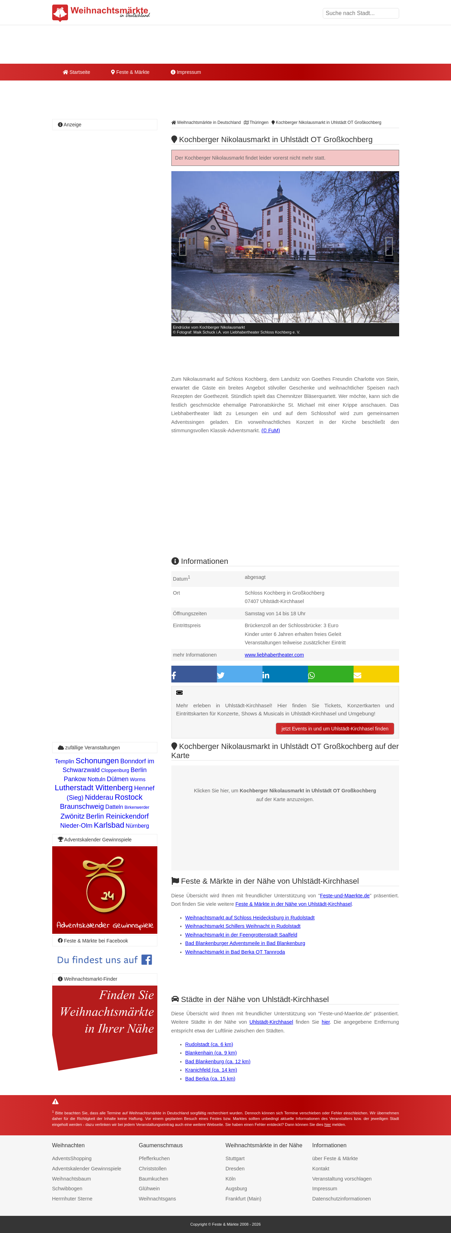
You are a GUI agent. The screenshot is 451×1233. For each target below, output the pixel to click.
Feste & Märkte (130, 72)
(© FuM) (270, 430)
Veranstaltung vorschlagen (342, 1179)
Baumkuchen (153, 1179)
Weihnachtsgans (157, 1199)
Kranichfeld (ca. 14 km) (211, 1070)
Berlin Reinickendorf (117, 816)
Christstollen (152, 1168)
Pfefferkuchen (154, 1158)
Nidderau (99, 797)
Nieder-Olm (76, 825)
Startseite (76, 72)
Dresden (235, 1168)
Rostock (128, 797)
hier (326, 1022)
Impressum (186, 72)
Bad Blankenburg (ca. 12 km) (218, 1061)
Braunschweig (82, 806)
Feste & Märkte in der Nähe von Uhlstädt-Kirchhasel (293, 904)
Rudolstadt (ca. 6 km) (209, 1044)
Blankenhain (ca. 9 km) (211, 1053)
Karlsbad (109, 825)
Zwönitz (73, 816)
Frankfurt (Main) (243, 1199)
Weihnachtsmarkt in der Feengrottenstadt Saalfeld (241, 935)
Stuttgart (235, 1158)
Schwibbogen (67, 1188)
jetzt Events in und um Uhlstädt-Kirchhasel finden (334, 728)
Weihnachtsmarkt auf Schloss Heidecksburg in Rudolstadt (250, 917)
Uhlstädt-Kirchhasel (271, 1022)
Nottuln (96, 779)
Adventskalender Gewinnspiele (87, 1168)
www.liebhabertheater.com (274, 655)
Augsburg (236, 1188)
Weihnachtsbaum (71, 1179)
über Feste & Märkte (335, 1158)
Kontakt (320, 1168)
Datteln (114, 807)
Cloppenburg (115, 770)
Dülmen (118, 779)
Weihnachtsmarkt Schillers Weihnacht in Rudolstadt (243, 926)
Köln (231, 1179)
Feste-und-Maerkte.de (345, 895)
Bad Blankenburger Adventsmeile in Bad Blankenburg (245, 943)
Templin (64, 761)
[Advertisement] (285, 502)
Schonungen (97, 760)
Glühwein (149, 1188)
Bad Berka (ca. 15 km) (210, 1078)
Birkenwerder (136, 807)
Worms (137, 779)
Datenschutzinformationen (341, 1199)
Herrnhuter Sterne (72, 1199)
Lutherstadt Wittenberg (94, 787)
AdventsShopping (72, 1158)
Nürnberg (137, 826)
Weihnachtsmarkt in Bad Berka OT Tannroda (235, 952)
